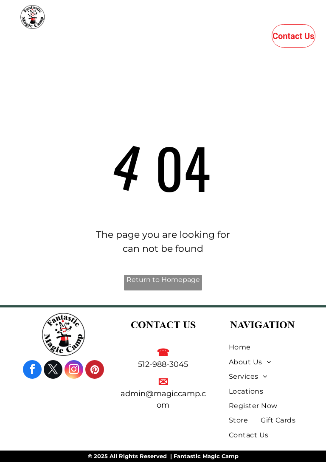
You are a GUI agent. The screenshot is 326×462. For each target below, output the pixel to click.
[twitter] (53, 370)
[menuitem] (105, 39)
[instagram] (74, 370)
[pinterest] (94, 370)
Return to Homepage (163, 280)
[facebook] (32, 370)
